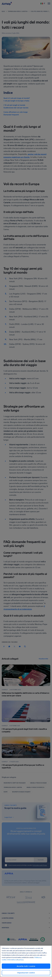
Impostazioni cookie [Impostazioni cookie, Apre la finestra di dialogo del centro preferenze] (26, 973)
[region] (26, 961)
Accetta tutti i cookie (26, 966)
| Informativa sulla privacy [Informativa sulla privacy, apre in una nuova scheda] (15, 960)
